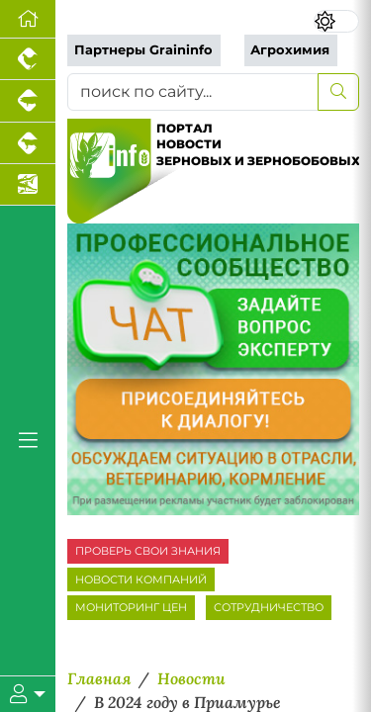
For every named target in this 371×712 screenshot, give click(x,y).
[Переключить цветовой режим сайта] (336, 21)
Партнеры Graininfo (143, 50)
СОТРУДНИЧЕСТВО (269, 607)
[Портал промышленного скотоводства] (27, 143)
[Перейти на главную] (27, 19)
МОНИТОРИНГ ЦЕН (131, 607)
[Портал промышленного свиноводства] (27, 101)
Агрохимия (289, 50)
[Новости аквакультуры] (27, 185)
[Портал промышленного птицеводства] (27, 59)
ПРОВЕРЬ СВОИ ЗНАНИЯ (148, 551)
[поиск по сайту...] (193, 92)
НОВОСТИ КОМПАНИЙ (141, 579)
